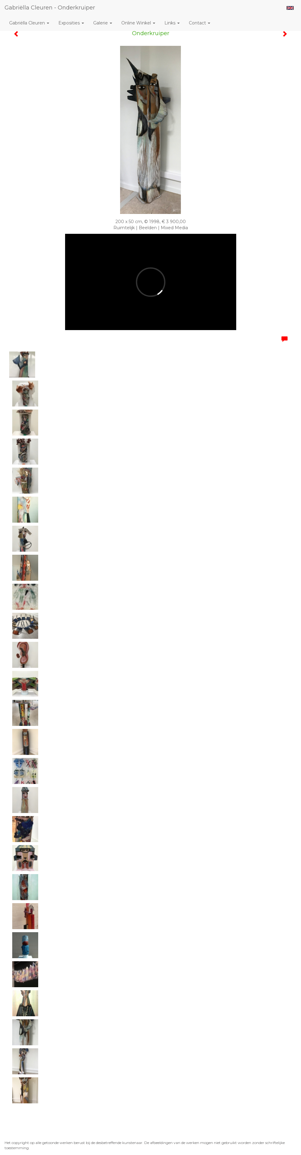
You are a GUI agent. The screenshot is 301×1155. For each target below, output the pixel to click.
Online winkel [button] (138, 23)
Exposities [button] (71, 23)
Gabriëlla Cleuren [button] (29, 23)
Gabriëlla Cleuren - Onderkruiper (50, 7)
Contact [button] (199, 23)
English (290, 8)
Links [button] (172, 23)
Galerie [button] (102, 23)
